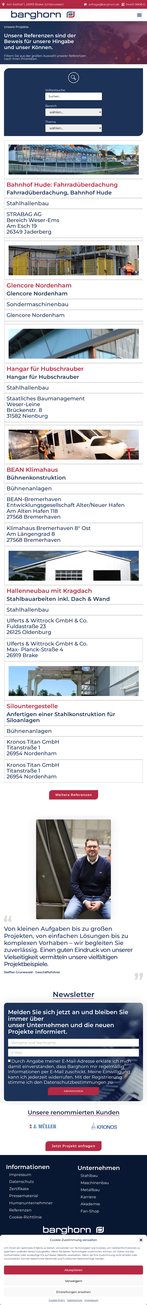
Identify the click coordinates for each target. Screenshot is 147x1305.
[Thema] (73, 128)
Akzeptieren (73, 1270)
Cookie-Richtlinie (27, 1226)
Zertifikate (20, 1194)
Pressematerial (25, 1202)
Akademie (92, 1211)
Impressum (91, 1300)
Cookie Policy (57, 1300)
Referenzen (21, 1218)
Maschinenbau (97, 1187)
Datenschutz (74, 1300)
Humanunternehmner (34, 1210)
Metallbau (92, 1195)
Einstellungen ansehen (73, 1292)
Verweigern (73, 1281)
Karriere (89, 1203)
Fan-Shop (91, 1219)
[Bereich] (73, 112)
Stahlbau (91, 1179)
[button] (141, 1240)
